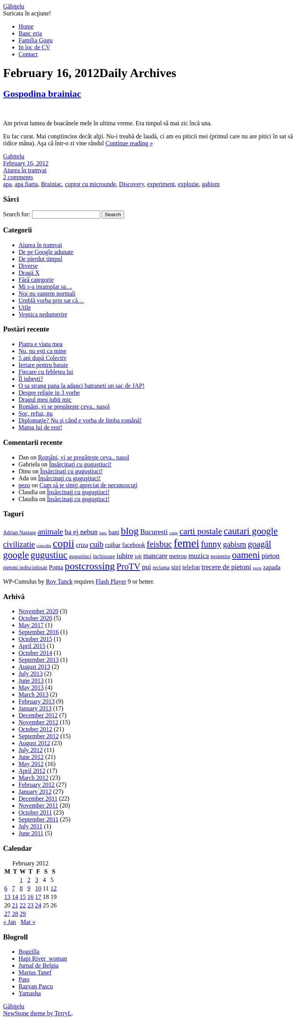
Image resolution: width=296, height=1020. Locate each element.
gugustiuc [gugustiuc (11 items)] (48, 555)
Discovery (131, 184)
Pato (23, 979)
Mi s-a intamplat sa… (45, 286)
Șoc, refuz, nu (35, 413)
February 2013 (36, 701)
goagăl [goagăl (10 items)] (259, 544)
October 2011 (35, 812)
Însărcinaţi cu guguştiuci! (80, 464)
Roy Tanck (59, 581)
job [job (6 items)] (138, 556)
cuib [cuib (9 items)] (96, 544)
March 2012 (33, 777)
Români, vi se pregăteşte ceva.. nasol (63, 406)
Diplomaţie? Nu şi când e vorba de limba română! (80, 420)
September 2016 (38, 632)
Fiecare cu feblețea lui (45, 372)
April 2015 (31, 646)
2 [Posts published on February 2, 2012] (28, 880)
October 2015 (35, 639)
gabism (211, 184)
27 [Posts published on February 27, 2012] (7, 914)
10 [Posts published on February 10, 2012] (38, 888)
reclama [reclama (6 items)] (161, 568)
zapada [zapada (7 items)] (272, 567)
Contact (28, 54)
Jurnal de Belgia (38, 965)
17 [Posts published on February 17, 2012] (38, 897)
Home (26, 26)
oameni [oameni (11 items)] (246, 555)
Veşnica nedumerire (42, 314)
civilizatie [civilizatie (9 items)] (19, 544)
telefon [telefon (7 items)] (191, 567)
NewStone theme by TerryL (37, 1013)
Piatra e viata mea (40, 344)
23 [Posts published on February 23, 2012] (30, 905)
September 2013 (38, 659)
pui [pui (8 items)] (146, 567)
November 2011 (38, 805)
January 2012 (35, 791)
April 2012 (31, 771)
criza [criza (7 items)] (82, 545)
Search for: (16, 214)
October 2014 (35, 653)
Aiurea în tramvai (25, 170)
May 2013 (31, 687)
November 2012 (38, 722)
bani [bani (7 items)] (114, 532)
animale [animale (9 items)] (50, 531)
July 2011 (30, 826)
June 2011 (31, 833)
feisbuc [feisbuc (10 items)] (159, 544)
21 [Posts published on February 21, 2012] (15, 905)
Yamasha (29, 993)
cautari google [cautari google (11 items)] (251, 531)
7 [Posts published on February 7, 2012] (13, 888)
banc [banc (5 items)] (103, 533)
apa (7, 184)
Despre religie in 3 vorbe (49, 392)
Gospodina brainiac (42, 94)
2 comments (18, 177)
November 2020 (38, 611)
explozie (188, 184)
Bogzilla (28, 951)
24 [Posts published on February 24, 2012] (38, 905)
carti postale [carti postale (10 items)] (201, 531)
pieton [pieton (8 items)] (270, 556)
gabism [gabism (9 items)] (234, 544)
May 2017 (31, 625)
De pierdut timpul (40, 259)
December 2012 (38, 715)
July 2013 (30, 673)
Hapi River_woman (42, 958)
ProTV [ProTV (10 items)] (128, 566)
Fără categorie (36, 279)
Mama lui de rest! (40, 427)
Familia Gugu (35, 40)
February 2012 (36, 784)
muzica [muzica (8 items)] (198, 556)
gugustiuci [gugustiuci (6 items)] (80, 556)
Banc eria (30, 33)
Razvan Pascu (35, 986)
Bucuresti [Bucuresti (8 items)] (154, 532)
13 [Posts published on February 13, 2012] (7, 897)
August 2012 (34, 743)
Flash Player (111, 581)
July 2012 (30, 750)
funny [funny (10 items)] (211, 544)
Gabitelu (13, 156)
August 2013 (34, 666)
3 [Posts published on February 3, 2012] (36, 880)
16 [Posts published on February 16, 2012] (30, 897)
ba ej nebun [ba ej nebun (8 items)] (81, 532)
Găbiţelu (13, 6)
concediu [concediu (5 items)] (43, 546)
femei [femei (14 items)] (186, 543)
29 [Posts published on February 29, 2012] (23, 914)
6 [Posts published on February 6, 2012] (5, 888)
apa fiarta (26, 184)
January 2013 (35, 708)
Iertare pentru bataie (43, 365)
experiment (161, 184)
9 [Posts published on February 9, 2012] (28, 888)
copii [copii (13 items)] (63, 543)
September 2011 (38, 819)
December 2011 (37, 798)
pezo (24, 485)
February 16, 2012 (26, 163)
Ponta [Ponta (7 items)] (56, 567)
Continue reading (129, 143)
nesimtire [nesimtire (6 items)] (220, 556)
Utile (24, 307)
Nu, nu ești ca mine (42, 351)
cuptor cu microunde (90, 184)
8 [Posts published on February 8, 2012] (21, 888)
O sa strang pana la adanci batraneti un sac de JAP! (81, 385)
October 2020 (35, 618)
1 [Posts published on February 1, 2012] (21, 880)
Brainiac (51, 184)
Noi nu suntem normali (47, 293)
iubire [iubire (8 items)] (124, 556)
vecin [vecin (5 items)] (256, 568)
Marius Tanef (34, 972)
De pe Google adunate (46, 252)
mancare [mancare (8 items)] (155, 556)
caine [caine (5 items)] (173, 533)
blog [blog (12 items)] (129, 531)
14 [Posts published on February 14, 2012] (15, 897)
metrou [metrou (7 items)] (178, 556)
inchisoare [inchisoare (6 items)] (104, 556)
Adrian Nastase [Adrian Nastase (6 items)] (19, 532)
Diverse (28, 266)
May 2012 (31, 764)
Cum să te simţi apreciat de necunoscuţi (88, 485)
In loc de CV (34, 47)
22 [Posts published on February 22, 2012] (23, 905)
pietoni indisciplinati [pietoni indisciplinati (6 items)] (25, 568)
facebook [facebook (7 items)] (133, 545)
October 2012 (35, 729)
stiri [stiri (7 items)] (176, 567)
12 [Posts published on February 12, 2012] (53, 888)
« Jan (9, 922)
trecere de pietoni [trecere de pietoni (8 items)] (226, 567)
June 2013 (31, 680)
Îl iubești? (30, 378)
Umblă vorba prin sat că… (51, 300)
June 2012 (31, 757)
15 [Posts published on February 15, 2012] (23, 897)
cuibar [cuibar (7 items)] (113, 545)
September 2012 (38, 736)
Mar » (27, 922)
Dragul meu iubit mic (44, 399)
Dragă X (29, 272)
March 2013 (33, 694)
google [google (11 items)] (16, 555)
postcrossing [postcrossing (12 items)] (90, 566)
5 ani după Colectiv (42, 358)
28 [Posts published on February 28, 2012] (15, 914)
